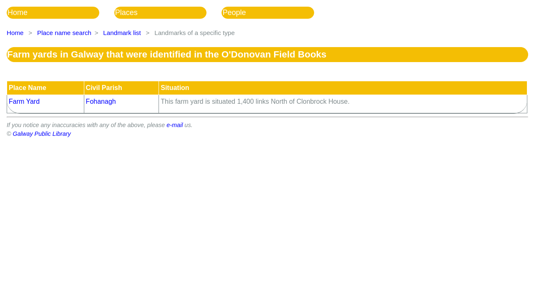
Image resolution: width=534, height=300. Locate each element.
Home (18, 12)
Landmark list (122, 32)
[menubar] (168, 13)
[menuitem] (60, 13)
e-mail (174, 125)
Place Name (27, 87)
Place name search (64, 32)
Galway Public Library (42, 133)
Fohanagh (101, 101)
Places (126, 12)
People (234, 12)
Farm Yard (24, 101)
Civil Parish (104, 87)
